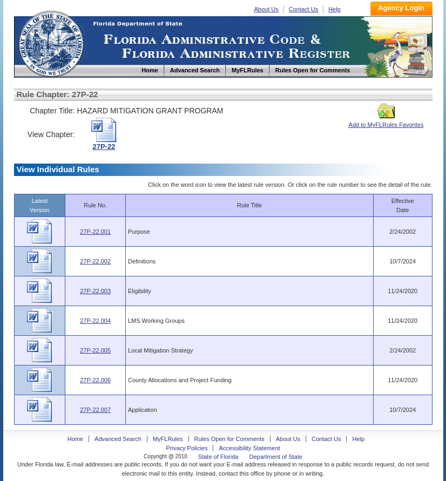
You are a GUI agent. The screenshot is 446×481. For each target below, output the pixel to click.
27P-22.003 (95, 291)
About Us (266, 9)
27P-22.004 (95, 320)
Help (334, 9)
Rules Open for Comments (229, 439)
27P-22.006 (95, 380)
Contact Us (303, 9)
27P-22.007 (95, 410)
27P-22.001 (95, 231)
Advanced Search (117, 439)
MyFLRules (168, 439)
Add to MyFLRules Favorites (386, 121)
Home (50, 42)
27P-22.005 (95, 350)
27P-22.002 (95, 261)
